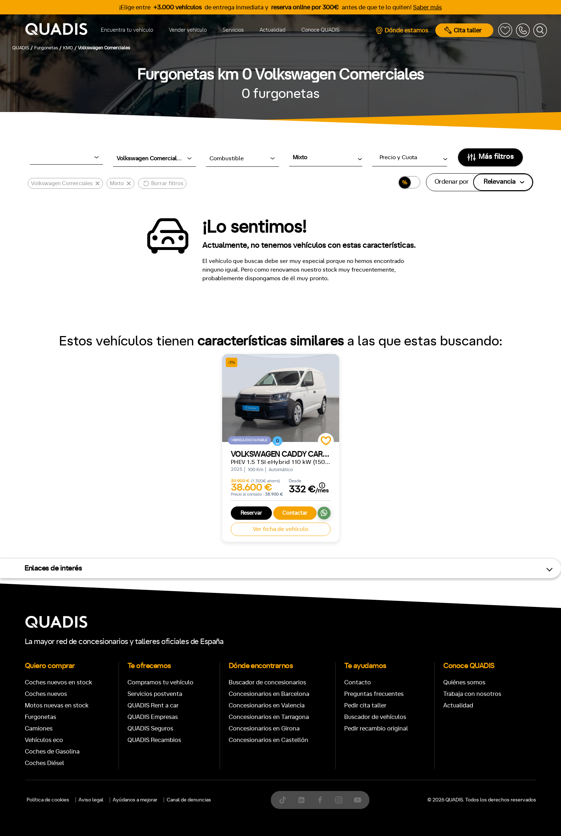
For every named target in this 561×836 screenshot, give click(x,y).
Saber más (427, 7)
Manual (45, 818)
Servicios (233, 30)
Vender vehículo (188, 30)
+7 (224, 818)
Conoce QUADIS (320, 30)
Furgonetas (327, 594)
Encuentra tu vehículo (127, 30)
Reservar (251, 513)
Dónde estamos (401, 30)
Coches (228, 594)
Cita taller (462, 30)
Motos (275, 594)
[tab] (228, 594)
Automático (85, 818)
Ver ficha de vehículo (280, 529)
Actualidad (273, 30)
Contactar (295, 513)
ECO (435, 819)
